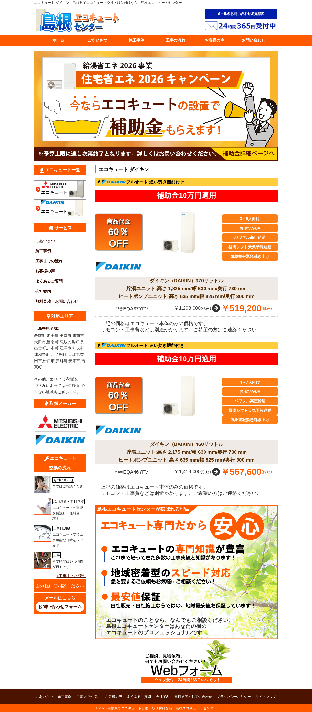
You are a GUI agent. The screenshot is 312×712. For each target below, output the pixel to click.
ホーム (58, 40)
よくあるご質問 (49, 281)
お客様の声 (214, 40)
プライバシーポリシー (234, 697)
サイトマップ (266, 697)
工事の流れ (175, 40)
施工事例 (136, 40)
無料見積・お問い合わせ (56, 301)
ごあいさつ (97, 40)
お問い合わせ (253, 40)
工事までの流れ (49, 261)
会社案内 (43, 291)
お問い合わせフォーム (60, 606)
